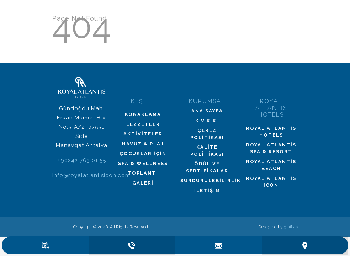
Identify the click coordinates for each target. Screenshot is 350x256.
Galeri (143, 183)
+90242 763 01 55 (82, 160)
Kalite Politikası (207, 150)
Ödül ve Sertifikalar (207, 167)
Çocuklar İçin (143, 153)
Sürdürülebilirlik (207, 180)
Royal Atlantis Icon (271, 182)
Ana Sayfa (207, 110)
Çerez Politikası (207, 134)
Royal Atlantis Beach (271, 165)
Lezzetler (143, 124)
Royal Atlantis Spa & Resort (271, 148)
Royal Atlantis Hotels (271, 132)
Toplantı (143, 173)
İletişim (207, 190)
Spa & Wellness (143, 163)
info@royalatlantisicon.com (91, 175)
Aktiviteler (143, 134)
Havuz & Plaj (143, 143)
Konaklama (143, 114)
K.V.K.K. (207, 120)
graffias (291, 226)
